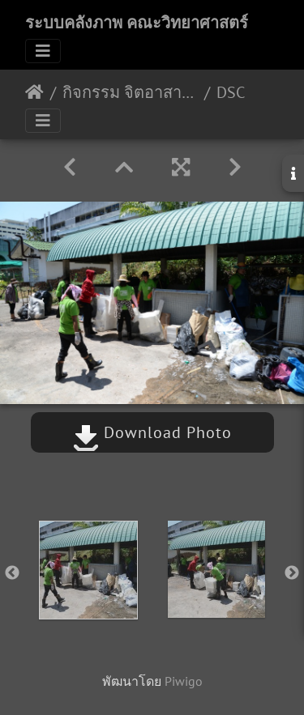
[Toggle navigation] (43, 51)
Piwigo (184, 681)
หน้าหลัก (34, 92)
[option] (88, 570)
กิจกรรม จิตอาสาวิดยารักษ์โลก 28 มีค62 (130, 92)
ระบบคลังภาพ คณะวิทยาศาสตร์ (136, 22)
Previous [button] (12, 573)
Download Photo (152, 432)
